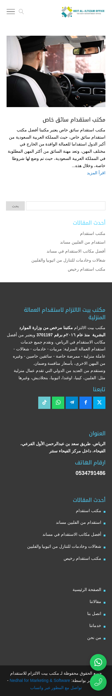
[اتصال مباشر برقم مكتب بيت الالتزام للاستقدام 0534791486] (98, 682)
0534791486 (90, 473)
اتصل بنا (94, 613)
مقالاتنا (95, 601)
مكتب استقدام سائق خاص (74, 120)
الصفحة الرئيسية (87, 589)
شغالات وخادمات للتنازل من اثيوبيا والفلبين (68, 260)
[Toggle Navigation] (11, 13)
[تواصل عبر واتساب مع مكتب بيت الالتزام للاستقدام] (98, 662)
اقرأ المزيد (96, 172)
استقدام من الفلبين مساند (82, 242)
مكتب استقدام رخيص (86, 269)
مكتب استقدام (92, 233)
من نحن (94, 637)
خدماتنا (95, 625)
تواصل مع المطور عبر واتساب (56, 687)
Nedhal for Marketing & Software (39, 680)
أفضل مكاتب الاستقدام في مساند (76, 251)
